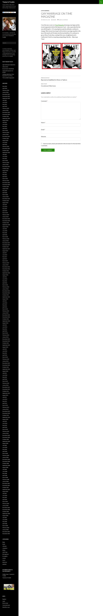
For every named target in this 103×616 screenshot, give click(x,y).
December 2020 (6, 182)
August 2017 (5, 250)
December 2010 (6, 411)
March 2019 (5, 212)
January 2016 (5, 289)
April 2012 (4, 379)
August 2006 (5, 515)
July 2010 (4, 421)
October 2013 (5, 343)
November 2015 (6, 293)
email (11, 56)
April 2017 (4, 258)
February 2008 (5, 479)
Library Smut (5, 66)
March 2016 (5, 285)
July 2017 (4, 252)
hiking (3, 550)
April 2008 (4, 475)
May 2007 (4, 497)
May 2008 (4, 473)
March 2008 (5, 477)
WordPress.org (5, 607)
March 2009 (5, 453)
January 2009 (5, 457)
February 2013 (5, 359)
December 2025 (6, 94)
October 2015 (5, 295)
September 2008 (6, 465)
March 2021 (5, 178)
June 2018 (4, 230)
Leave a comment (63, 19)
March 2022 (5, 160)
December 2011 (6, 387)
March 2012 (5, 381)
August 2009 (5, 443)
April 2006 (4, 523)
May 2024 (4, 126)
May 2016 (4, 281)
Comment (44, 101)
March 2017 (5, 260)
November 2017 (6, 244)
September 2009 (6, 441)
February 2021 (5, 180)
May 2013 (4, 353)
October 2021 (5, 168)
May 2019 (4, 208)
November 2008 (6, 461)
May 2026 (4, 86)
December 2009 (6, 435)
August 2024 (5, 120)
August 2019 (5, 202)
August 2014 (5, 323)
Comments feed (6, 605)
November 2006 (6, 509)
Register (4, 599)
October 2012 (5, 367)
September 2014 (6, 321)
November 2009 (6, 437)
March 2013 (5, 357)
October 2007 (5, 487)
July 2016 (4, 276)
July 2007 (4, 493)
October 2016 (5, 270)
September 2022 (6, 152)
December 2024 (6, 112)
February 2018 (5, 238)
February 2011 (5, 407)
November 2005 (6, 533)
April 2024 (4, 128)
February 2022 (5, 162)
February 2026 (5, 90)
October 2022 (5, 150)
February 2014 (5, 335)
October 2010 (5, 415)
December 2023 (6, 136)
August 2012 (5, 371)
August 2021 (5, 170)
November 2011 (6, 389)
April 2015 (4, 307)
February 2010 (5, 431)
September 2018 (6, 224)
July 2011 (4, 397)
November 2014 (6, 317)
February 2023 (5, 146)
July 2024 (4, 122)
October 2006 (5, 511)
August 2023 (5, 140)
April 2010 (4, 427)
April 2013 (4, 355)
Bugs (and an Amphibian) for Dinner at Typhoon (61, 79)
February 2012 (5, 383)
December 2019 (6, 198)
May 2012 (4, 377)
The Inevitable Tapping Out (8, 77)
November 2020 (6, 184)
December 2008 (6, 459)
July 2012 (4, 373)
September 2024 (6, 118)
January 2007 (5, 505)
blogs (3, 542)
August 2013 (5, 347)
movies (4, 558)
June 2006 (4, 519)
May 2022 (4, 158)
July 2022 (4, 154)
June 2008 (4, 471)
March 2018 (5, 236)
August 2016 (5, 274)
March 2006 (5, 525)
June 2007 (4, 495)
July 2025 (4, 100)
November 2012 (6, 365)
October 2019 (5, 200)
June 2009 (4, 447)
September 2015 (6, 297)
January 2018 (5, 240)
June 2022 (4, 156)
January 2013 (5, 361)
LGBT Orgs (4, 552)
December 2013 (6, 339)
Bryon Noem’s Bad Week (8, 68)
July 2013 (4, 349)
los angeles (4, 556)
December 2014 (6, 315)
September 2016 (6, 272)
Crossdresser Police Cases (61, 85)
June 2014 (4, 327)
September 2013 (6, 345)
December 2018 (6, 218)
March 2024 (5, 130)
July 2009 (4, 445)
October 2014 (5, 319)
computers (4, 548)
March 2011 (5, 405)
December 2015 (6, 291)
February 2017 (5, 262)
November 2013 (6, 341)
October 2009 (5, 439)
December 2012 (6, 363)
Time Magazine (59, 25)
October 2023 (5, 138)
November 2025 (6, 96)
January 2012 (5, 385)
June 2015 (4, 303)
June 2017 (4, 254)
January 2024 (5, 134)
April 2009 (4, 451)
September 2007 (6, 489)
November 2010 (6, 413)
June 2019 (4, 206)
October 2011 (5, 391)
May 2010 (4, 425)
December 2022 (6, 148)
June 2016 (4, 278)
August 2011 (5, 395)
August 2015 (5, 299)
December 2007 (6, 483)
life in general (45, 10)
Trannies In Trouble (6, 577)
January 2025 (5, 110)
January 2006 (5, 529)
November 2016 (6, 268)
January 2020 (5, 196)
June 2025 (4, 102)
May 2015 (4, 305)
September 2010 (6, 417)
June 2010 (4, 423)
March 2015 (5, 309)
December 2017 (6, 242)
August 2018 (5, 226)
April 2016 (4, 283)
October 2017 (5, 246)
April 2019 (4, 210)
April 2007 (4, 499)
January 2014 (5, 337)
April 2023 (4, 144)
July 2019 (4, 204)
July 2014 (4, 325)
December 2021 (6, 166)
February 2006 (5, 527)
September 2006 (6, 513)
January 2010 (5, 433)
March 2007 (5, 501)
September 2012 (6, 369)
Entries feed (5, 603)
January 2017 (5, 264)
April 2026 (4, 88)
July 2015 (4, 301)
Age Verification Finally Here (8, 64)
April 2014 (4, 331)
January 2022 (5, 164)
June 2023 (4, 142)
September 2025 (6, 98)
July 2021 (4, 172)
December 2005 (6, 531)
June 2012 (4, 375)
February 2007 (5, 503)
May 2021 (4, 174)
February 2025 (5, 108)
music (3, 560)
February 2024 (5, 132)
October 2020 (5, 186)
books (3, 544)
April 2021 (4, 176)
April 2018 (4, 234)
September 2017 (6, 248)
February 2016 (5, 287)
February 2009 (5, 455)
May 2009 (4, 449)
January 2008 (5, 481)
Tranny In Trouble (8, 2)
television (4, 562)
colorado (4, 546)
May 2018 (4, 232)
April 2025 (4, 106)
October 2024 (5, 116)
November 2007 (6, 485)
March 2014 (5, 333)
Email (43, 129)
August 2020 (5, 188)
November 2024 (6, 114)
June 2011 (4, 399)
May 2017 (4, 256)
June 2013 (4, 351)
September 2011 (6, 393)
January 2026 (5, 92)
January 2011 (5, 409)
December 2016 (6, 266)
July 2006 (4, 517)
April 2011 (4, 403)
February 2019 (5, 214)
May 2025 (4, 104)
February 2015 (5, 311)
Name (43, 122)
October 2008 (5, 463)
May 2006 (4, 521)
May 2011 (4, 401)
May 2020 (4, 190)
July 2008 (4, 469)
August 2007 (5, 491)
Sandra (54, 19)
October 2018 (5, 222)
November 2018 (6, 220)
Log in (3, 601)
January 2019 (5, 216)
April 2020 (4, 192)
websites (4, 564)
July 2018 (4, 228)
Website (43, 136)
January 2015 (5, 313)
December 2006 (6, 507)
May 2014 (4, 329)
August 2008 (5, 467)
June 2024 (4, 124)
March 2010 (5, 429)
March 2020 (5, 194)
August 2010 (5, 419)
